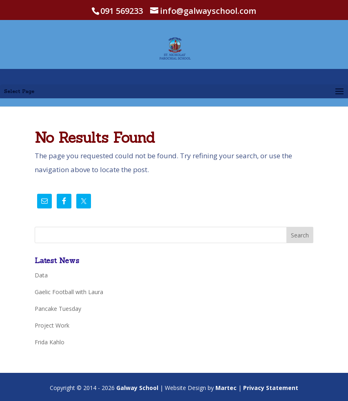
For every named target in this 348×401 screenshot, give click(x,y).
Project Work (52, 325)
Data (41, 275)
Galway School (137, 388)
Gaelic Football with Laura (69, 292)
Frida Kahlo (49, 342)
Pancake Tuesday (58, 308)
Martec (226, 388)
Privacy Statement (270, 388)
